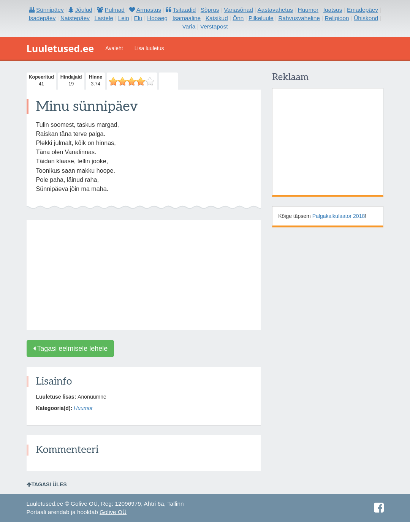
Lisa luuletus (149, 48)
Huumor (83, 408)
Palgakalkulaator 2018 (338, 216)
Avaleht (114, 48)
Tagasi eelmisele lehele (70, 348)
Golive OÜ (113, 512)
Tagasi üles (47, 484)
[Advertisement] (144, 275)
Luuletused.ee (60, 48)
